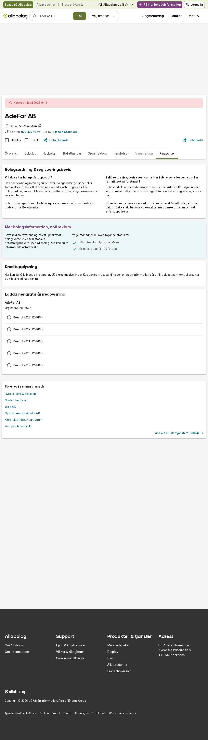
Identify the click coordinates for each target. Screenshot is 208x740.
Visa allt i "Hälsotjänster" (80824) (178, 433)
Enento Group (77, 700)
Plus (110, 658)
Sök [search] (79, 16)
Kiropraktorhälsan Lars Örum (23, 419)
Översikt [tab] (11, 153)
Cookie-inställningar (70, 658)
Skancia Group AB (65, 131)
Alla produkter (46, 4)
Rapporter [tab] (167, 153)
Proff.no (44, 713)
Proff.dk (56, 713)
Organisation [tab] (97, 153)
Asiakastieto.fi (127, 713)
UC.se (112, 713)
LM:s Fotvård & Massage (21, 393)
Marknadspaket (118, 645)
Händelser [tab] (121, 153)
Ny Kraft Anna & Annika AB (22, 413)
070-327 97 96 (30, 131)
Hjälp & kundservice (70, 645)
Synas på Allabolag (18, 4)
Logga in (194, 4)
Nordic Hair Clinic (16, 400)
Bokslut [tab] (30, 153)
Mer (194, 16)
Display (112, 652)
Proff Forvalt (99, 713)
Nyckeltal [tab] (49, 153)
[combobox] (55, 16)
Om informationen (17, 652)
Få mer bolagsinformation (160, 4)
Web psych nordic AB (18, 426)
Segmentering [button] (153, 16)
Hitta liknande (56, 140)
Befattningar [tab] (72, 153)
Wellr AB (10, 406)
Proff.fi (67, 713)
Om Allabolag (14, 645)
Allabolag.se (82, 713)
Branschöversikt (72, 4)
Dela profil (193, 140)
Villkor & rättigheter (70, 652)
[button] (176, 16)
